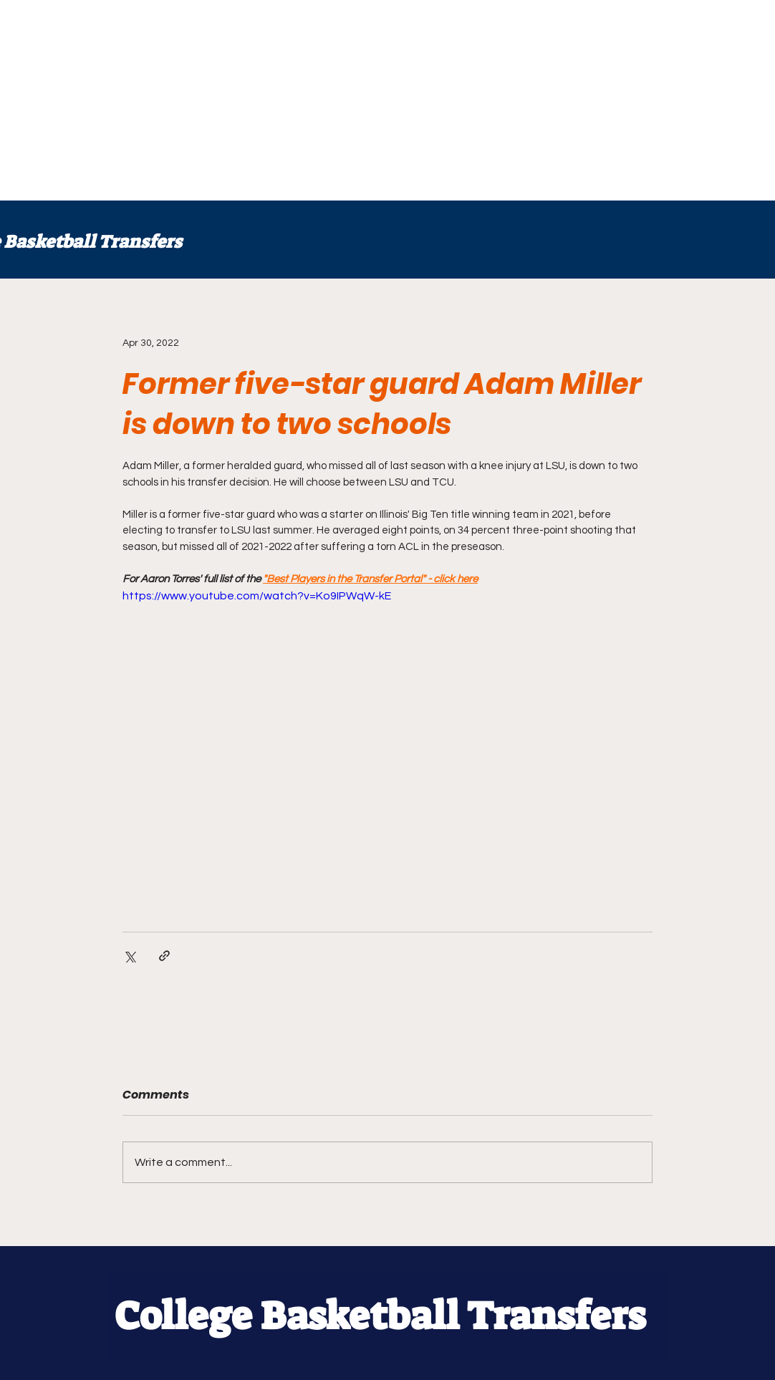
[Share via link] (164, 955)
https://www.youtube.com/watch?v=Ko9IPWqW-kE (256, 596)
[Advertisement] (387, 100)
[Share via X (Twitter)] (129, 955)
